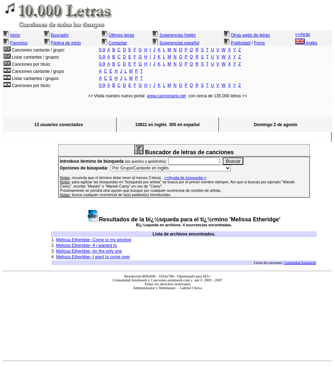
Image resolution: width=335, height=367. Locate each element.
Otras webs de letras (250, 35)
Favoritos (18, 43)
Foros (259, 43)
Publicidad (240, 43)
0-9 (102, 49)
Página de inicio (66, 43)
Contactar (117, 43)
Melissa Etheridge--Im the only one (89, 251)
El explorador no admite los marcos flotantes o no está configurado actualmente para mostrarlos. (167, 322)
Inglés (306, 43)
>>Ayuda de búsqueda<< (185, 178)
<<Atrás (302, 34)
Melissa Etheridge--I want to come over (93, 256)
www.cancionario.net (166, 95)
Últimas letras (121, 35)
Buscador (60, 35)
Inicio (15, 35)
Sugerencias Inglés (178, 35)
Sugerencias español (179, 43)
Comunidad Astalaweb (300, 263)
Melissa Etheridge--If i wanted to (86, 245)
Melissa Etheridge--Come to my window (93, 239)
